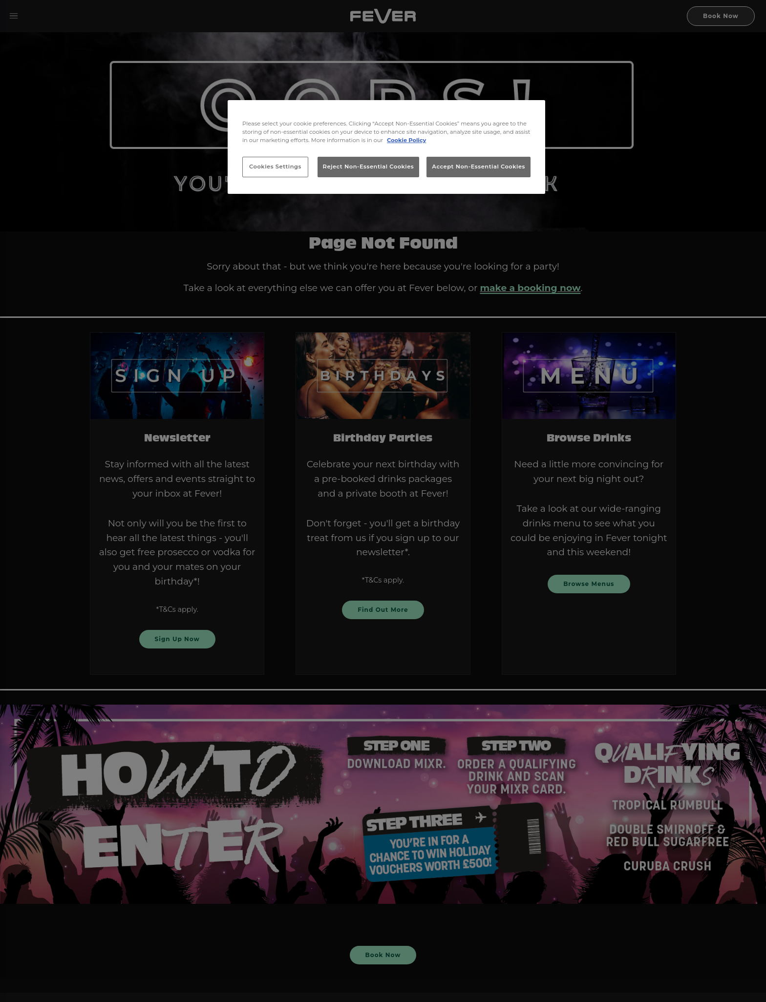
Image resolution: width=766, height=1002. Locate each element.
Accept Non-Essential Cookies (478, 166)
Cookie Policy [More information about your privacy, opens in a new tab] (406, 140)
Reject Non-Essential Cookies (368, 166)
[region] (386, 147)
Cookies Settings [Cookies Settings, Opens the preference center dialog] (275, 166)
